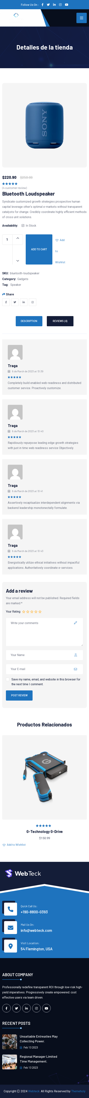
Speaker (15, 285)
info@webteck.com (36, 930)
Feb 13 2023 (29, 1047)
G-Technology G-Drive (44, 831)
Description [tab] (29, 321)
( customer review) (14, 187)
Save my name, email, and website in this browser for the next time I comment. (45, 682)
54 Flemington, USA (37, 949)
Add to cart (39, 249)
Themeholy (78, 1091)
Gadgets (22, 279)
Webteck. (34, 1091)
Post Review (19, 695)
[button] (60, 239)
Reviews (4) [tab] (60, 321)
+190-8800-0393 (34, 912)
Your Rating (13, 611)
